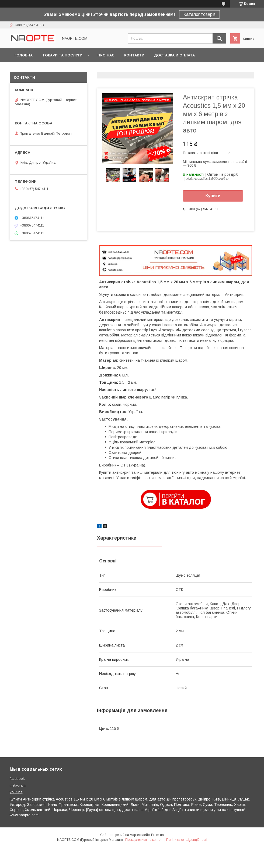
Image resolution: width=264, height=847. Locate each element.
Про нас (106, 55)
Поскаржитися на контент (144, 840)
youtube (16, 792)
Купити (213, 195)
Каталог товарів (199, 14)
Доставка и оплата (174, 55)
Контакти (134, 55)
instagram (18, 785)
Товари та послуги (62, 55)
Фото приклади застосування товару (55, 69)
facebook (17, 779)
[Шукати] (219, 38)
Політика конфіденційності (186, 840)
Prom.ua (157, 835)
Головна (24, 55)
